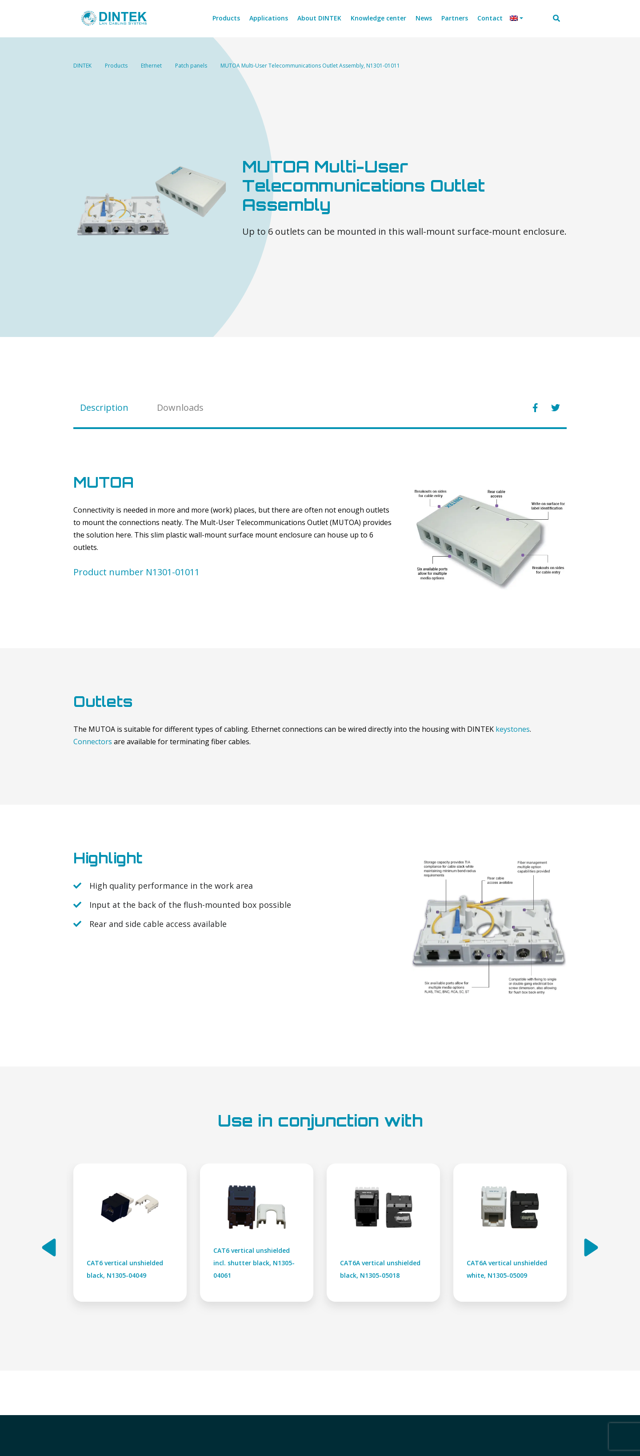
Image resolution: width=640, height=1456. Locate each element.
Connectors (92, 741)
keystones (513, 729)
